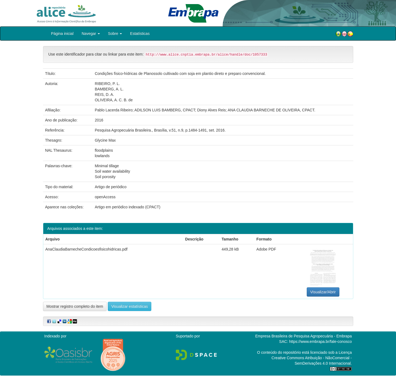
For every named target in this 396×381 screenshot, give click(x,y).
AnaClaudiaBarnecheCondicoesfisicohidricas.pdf (86, 249)
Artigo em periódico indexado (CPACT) (127, 207)
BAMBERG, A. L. (109, 89)
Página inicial (62, 33)
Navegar (91, 33)
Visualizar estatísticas (129, 306)
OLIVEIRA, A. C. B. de (114, 100)
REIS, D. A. (104, 94)
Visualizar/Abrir (323, 292)
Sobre (115, 33)
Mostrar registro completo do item (75, 306)
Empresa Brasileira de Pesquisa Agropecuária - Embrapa (303, 336)
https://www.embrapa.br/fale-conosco (320, 341)
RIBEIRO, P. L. (107, 83)
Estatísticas (140, 33)
